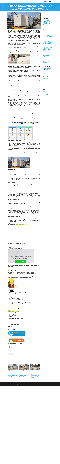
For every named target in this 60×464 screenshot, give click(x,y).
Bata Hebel (45, 84)
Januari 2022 (45, 75)
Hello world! (47, 69)
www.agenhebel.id (42, 384)
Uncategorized (45, 85)
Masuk (44, 91)
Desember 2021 (46, 76)
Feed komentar (45, 94)
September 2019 (46, 78)
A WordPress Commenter (47, 68)
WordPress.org (45, 96)
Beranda (13, 9)
